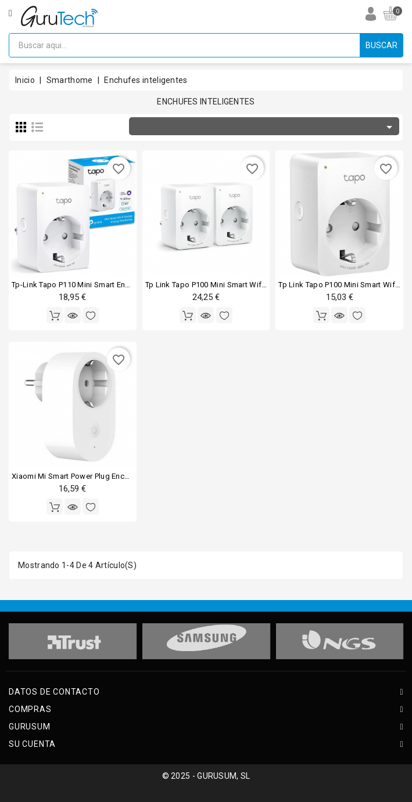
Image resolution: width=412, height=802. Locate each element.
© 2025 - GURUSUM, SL (206, 776)
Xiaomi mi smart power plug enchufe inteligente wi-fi (105, 476)
